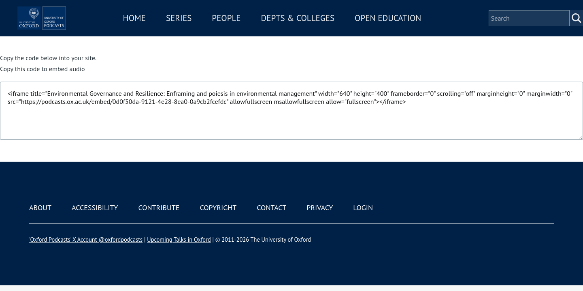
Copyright (218, 207)
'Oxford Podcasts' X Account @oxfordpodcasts (86, 239)
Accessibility (95, 207)
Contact (271, 207)
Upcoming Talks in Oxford (179, 239)
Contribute (158, 207)
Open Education (412, 29)
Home (158, 29)
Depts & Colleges (322, 29)
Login (363, 207)
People (250, 29)
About (40, 207)
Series (203, 29)
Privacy (319, 207)
